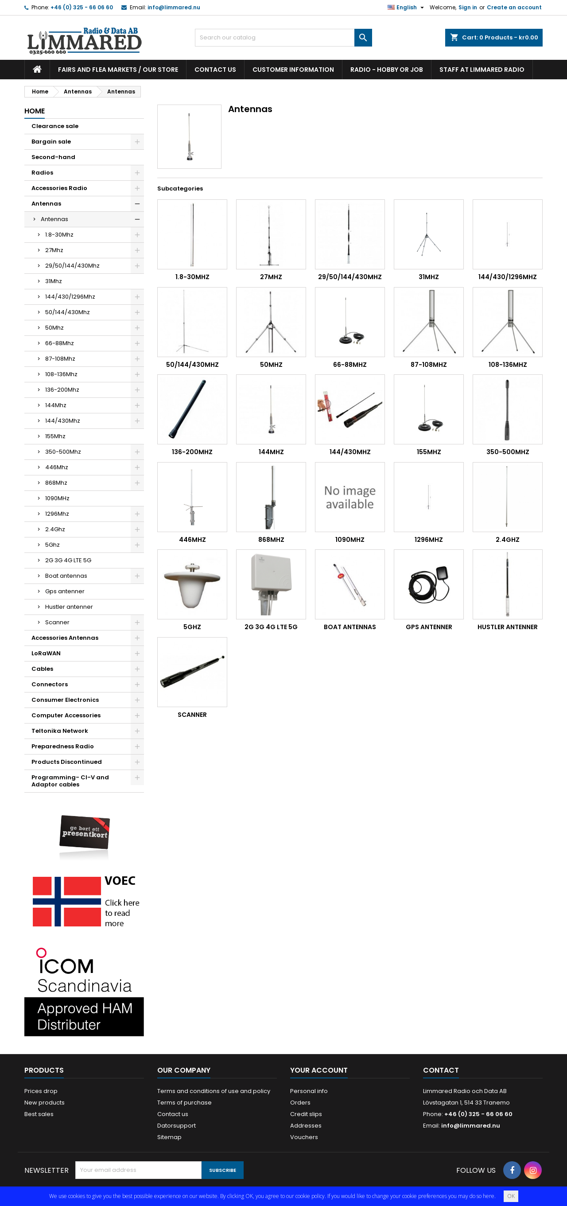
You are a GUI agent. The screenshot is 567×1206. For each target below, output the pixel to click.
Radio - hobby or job (386, 69)
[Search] (283, 38)
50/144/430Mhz (67, 312)
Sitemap (169, 1137)
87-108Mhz (60, 358)
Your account (319, 1070)
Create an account (514, 7)
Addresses (306, 1125)
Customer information (293, 69)
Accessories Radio (59, 188)
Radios (42, 172)
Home (34, 111)
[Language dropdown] (407, 7)
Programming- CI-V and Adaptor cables (70, 781)
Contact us (215, 69)
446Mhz (56, 467)
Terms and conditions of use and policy (213, 1091)
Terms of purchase (184, 1102)
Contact (441, 1070)
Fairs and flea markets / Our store (118, 69)
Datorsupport (176, 1125)
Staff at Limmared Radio (481, 69)
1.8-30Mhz (59, 234)
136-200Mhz (62, 389)
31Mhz (53, 281)
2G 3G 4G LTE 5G (68, 560)
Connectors (49, 684)
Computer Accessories (66, 715)
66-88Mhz (59, 343)
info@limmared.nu (174, 7)
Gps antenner (65, 591)
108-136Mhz (61, 374)
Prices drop (41, 1091)
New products (44, 1102)
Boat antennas (66, 576)
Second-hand (53, 157)
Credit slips (306, 1114)
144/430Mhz (62, 420)
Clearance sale (54, 126)
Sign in (467, 7)
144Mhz (55, 405)
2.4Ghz (55, 529)
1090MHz (57, 498)
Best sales (39, 1114)
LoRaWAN (46, 653)
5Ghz (52, 545)
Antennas (46, 203)
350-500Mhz (63, 451)
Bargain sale (51, 141)
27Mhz (54, 250)
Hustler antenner (69, 607)
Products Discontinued (66, 762)
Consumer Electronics (65, 700)
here (488, 1196)
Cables (42, 669)
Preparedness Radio (62, 746)
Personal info (309, 1091)
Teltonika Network (59, 731)
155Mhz (55, 436)
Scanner (57, 622)
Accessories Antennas (64, 638)
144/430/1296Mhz (70, 296)
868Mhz (56, 483)
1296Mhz (57, 514)
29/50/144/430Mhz (72, 265)
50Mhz (54, 327)
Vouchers (304, 1137)
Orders (300, 1102)
